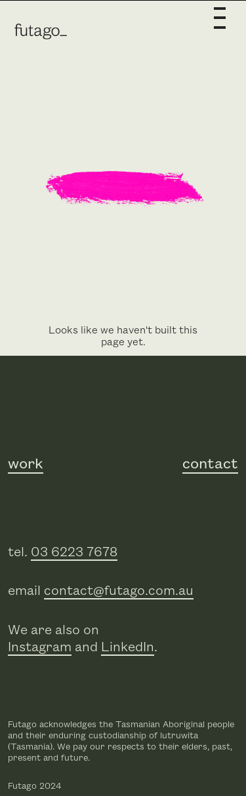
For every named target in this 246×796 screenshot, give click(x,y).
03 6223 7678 (74, 552)
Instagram (40, 647)
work (25, 464)
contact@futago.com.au (119, 591)
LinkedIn (127, 647)
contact (210, 464)
